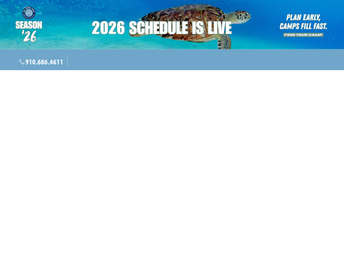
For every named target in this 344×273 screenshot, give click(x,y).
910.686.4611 (44, 61)
